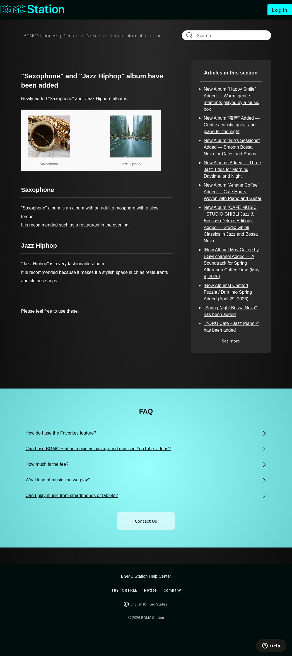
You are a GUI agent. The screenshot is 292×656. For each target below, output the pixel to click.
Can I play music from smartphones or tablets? (72, 495)
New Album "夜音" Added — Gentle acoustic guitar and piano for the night (232, 125)
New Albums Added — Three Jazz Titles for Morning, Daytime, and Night (232, 169)
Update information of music (138, 35)
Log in (280, 9)
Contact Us (146, 521)
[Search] (227, 35)
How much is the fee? (47, 464)
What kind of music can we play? (58, 479)
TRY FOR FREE (124, 590)
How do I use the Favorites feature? (61, 433)
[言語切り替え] (146, 604)
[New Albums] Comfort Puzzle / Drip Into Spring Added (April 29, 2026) (228, 292)
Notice (93, 35)
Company (172, 590)
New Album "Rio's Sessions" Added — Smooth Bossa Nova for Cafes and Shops (232, 147)
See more (231, 341)
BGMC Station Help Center (50, 35)
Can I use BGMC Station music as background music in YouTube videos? (98, 448)
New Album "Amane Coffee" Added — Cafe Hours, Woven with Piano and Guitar (233, 192)
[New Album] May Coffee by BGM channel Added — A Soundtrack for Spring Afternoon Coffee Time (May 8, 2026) (232, 263)
